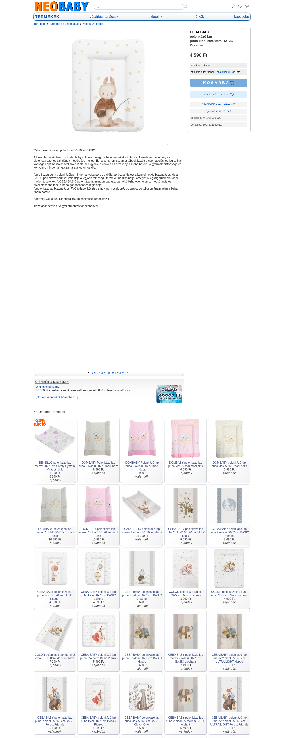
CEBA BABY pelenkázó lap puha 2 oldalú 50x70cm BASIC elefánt (185, 721)
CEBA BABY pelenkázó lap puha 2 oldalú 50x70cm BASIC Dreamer (142, 595)
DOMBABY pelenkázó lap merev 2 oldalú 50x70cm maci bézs (55, 532)
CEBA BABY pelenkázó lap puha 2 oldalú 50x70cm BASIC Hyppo (142, 658)
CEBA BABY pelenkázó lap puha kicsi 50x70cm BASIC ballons (98, 595)
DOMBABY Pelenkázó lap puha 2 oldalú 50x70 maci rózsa (142, 466)
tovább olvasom (109, 372)
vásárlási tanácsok (104, 16)
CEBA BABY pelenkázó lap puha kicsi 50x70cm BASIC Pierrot (98, 721)
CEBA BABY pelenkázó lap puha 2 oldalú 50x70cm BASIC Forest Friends (54, 721)
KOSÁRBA (218, 82)
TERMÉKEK (47, 16)
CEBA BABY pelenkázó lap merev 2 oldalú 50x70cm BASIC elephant (185, 658)
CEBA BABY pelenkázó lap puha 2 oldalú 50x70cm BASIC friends (229, 532)
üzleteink (155, 16)
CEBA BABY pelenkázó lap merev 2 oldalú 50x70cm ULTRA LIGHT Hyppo (229, 658)
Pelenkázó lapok (92, 23)
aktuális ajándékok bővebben (55, 397)
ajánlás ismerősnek (218, 111)
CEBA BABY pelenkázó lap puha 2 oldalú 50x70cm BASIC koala (185, 532)
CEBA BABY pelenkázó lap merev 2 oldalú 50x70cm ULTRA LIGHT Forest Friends (229, 721)
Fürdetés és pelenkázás (64, 23)
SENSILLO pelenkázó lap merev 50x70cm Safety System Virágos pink (55, 466)
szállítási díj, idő (226, 72)
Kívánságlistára (219, 94)
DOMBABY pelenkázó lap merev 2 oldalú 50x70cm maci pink (98, 532)
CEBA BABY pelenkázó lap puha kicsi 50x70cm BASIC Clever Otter (142, 721)
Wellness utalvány (47, 386)
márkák (198, 16)
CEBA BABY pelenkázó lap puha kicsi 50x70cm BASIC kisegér (54, 595)
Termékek (40, 23)
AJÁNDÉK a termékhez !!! (219, 104)
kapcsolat (241, 16)
